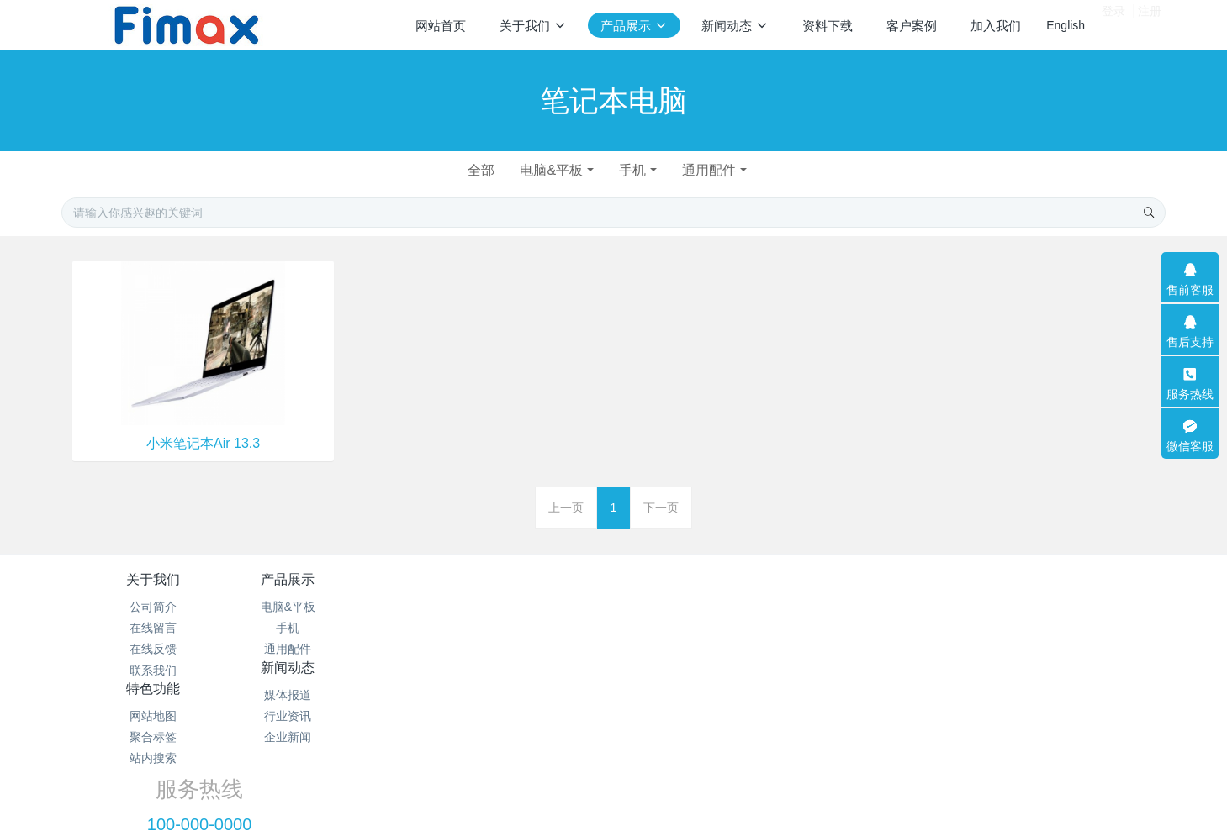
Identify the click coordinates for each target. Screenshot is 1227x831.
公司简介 (153, 606)
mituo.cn (719, 759)
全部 (476, 170)
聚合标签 (705, 627)
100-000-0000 (935, 626)
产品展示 (337, 579)
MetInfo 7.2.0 (586, 759)
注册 (1149, 24)
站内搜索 (705, 648)
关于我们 (153, 579)
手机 (634, 170)
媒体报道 (521, 606)
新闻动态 (521, 579)
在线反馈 (153, 648)
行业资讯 (521, 627)
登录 (1113, 24)
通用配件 (714, 170)
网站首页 (440, 25)
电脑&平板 (550, 170)
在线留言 (153, 627)
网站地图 (705, 606)
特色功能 (705, 579)
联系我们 (153, 670)
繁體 (614, 790)
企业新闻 (521, 648)
